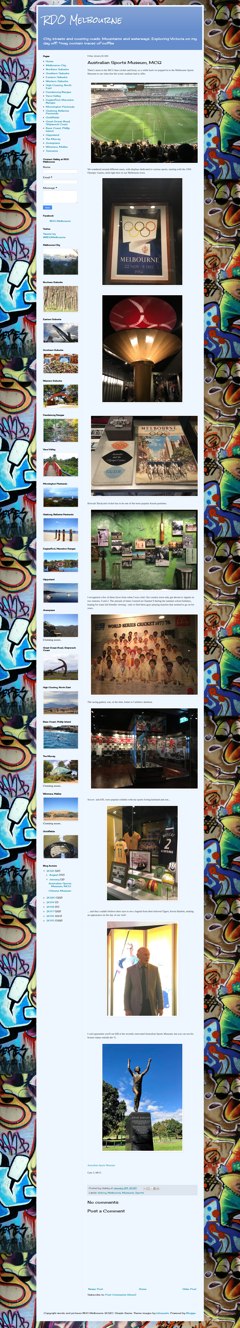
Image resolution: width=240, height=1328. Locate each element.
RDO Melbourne (82, 20)
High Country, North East (58, 86)
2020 (51, 897)
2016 (50, 916)
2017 (50, 911)
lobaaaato (162, 1313)
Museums (128, 1193)
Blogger (191, 1313)
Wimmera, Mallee (57, 146)
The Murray (53, 138)
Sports (139, 1193)
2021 (50, 870)
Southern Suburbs (57, 73)
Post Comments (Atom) (120, 1294)
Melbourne (114, 1193)
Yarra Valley (53, 95)
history (102, 1193)
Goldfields (52, 117)
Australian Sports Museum (101, 1165)
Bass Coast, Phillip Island (58, 129)
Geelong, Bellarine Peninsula (57, 112)
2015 (50, 920)
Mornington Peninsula (60, 106)
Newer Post (95, 1289)
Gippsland (52, 134)
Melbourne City (56, 65)
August (54, 874)
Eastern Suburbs (57, 77)
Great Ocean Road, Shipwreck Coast (58, 123)
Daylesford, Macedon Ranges (60, 101)
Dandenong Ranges (58, 92)
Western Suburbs (57, 81)
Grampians (53, 143)
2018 (50, 906)
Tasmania (52, 150)
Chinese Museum (60, 890)
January (54, 879)
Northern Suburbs (57, 69)
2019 (50, 902)
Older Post (189, 1289)
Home (142, 1289)
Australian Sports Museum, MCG (60, 885)
